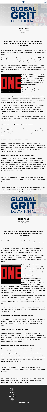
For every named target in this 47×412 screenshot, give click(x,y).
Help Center (12, 399)
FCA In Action (12, 394)
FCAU (12, 400)
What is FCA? (12, 388)
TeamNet (12, 398)
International (12, 390)
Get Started (12, 389)
